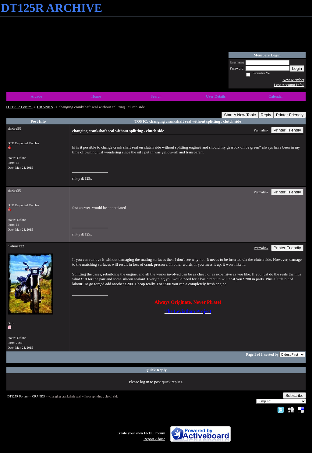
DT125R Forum (19, 107)
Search (156, 96)
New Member (293, 79)
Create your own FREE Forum (140, 433)
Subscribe (294, 395)
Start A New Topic (240, 115)
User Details (216, 96)
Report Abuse (154, 439)
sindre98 (14, 128)
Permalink (261, 130)
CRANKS (45, 107)
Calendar (275, 96)
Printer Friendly (289, 115)
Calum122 (16, 246)
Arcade (36, 96)
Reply (266, 115)
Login (297, 68)
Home (96, 96)
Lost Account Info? (289, 84)
